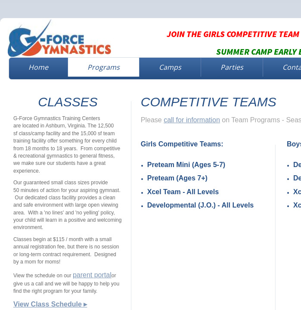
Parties (231, 67)
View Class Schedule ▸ (50, 304)
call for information (192, 120)
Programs (103, 67)
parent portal (92, 275)
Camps (170, 67)
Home (38, 67)
